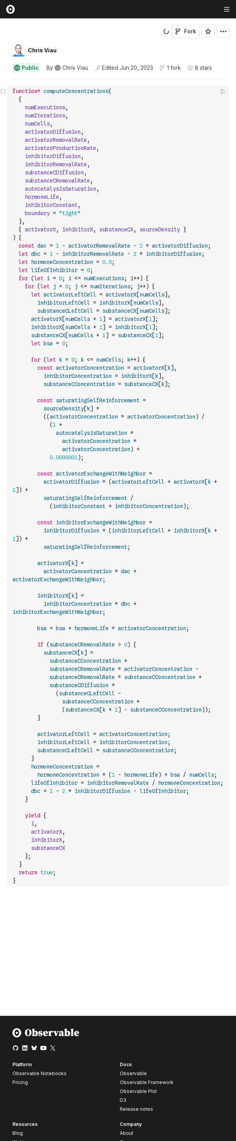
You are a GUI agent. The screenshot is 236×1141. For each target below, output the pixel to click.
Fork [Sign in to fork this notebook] (185, 31)
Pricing (20, 1082)
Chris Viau (42, 50)
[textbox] (119, 486)
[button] (3, 82)
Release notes (136, 1109)
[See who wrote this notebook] (67, 68)
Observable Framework (147, 1082)
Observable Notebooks (39, 1073)
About (126, 1133)
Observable (133, 1073)
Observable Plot (138, 1091)
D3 (123, 1100)
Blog (17, 1133)
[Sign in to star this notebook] (208, 31)
